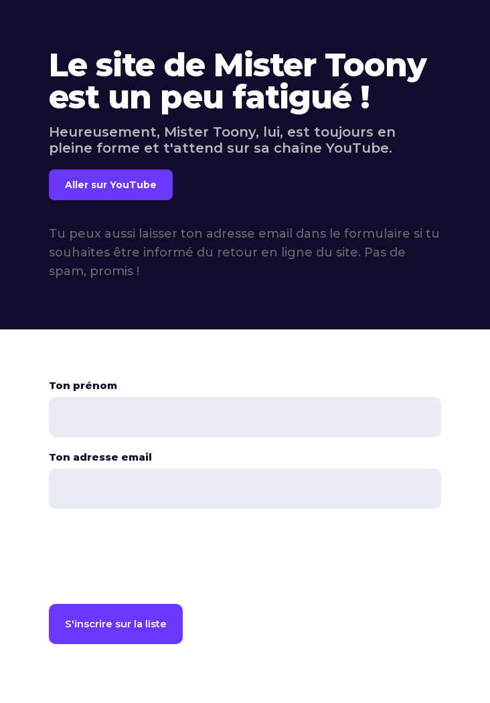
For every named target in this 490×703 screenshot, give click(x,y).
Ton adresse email (100, 457)
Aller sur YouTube (111, 185)
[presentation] (150, 559)
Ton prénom (83, 385)
